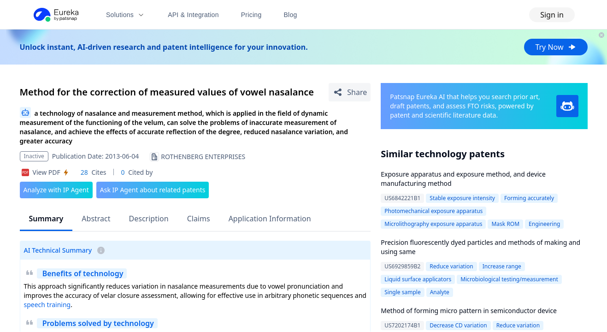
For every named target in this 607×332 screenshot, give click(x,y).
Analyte (439, 292)
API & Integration (193, 14)
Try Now (555, 47)
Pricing (251, 14)
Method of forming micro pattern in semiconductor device (469, 310)
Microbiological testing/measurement (509, 279)
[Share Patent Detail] (350, 92)
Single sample (402, 292)
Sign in (552, 15)
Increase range (502, 266)
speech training (47, 304)
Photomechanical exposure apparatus (433, 211)
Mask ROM (505, 224)
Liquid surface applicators (417, 279)
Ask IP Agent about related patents (153, 189)
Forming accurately (529, 198)
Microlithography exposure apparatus (433, 224)
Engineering (544, 224)
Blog (290, 14)
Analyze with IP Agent (56, 189)
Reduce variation (451, 266)
